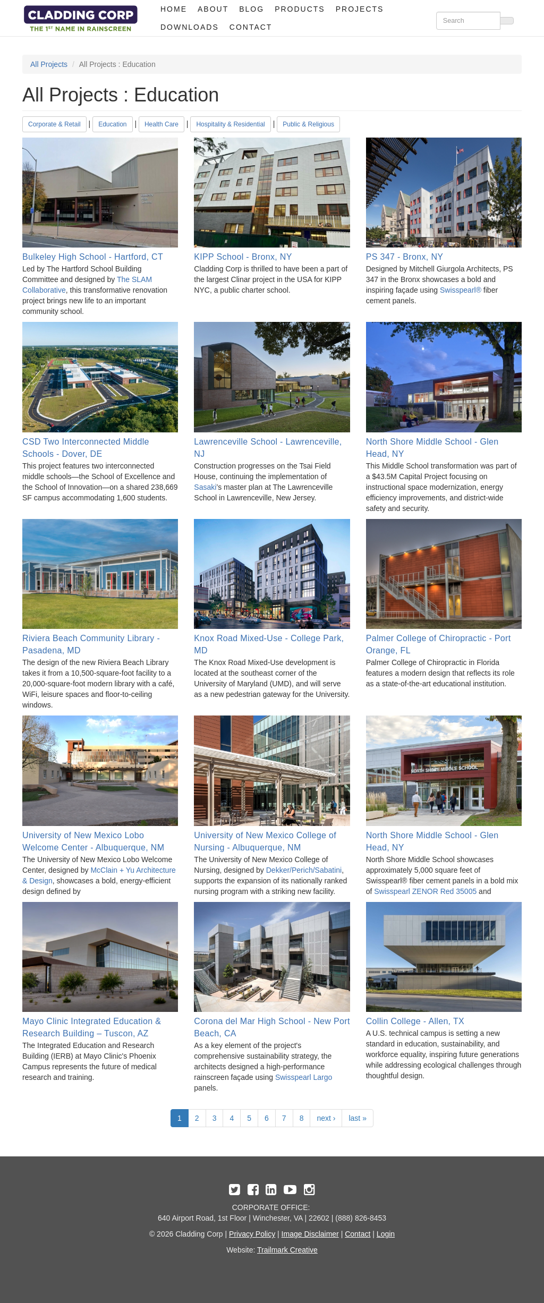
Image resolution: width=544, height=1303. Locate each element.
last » (357, 1118)
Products (300, 9)
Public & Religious (308, 124)
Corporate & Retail (54, 124)
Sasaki (205, 487)
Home (173, 9)
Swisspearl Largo (303, 1077)
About (213, 9)
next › (326, 1118)
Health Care (161, 124)
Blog (251, 9)
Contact (251, 27)
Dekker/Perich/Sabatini (304, 870)
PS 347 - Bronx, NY (405, 256)
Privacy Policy (252, 1234)
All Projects (48, 64)
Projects (360, 9)
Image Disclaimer (310, 1234)
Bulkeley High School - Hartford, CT (92, 256)
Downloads (189, 27)
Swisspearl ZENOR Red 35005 (425, 891)
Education (112, 124)
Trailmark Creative (287, 1250)
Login (386, 1234)
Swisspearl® (460, 290)
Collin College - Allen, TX (415, 1021)
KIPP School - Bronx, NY (243, 256)
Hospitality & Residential (230, 124)
